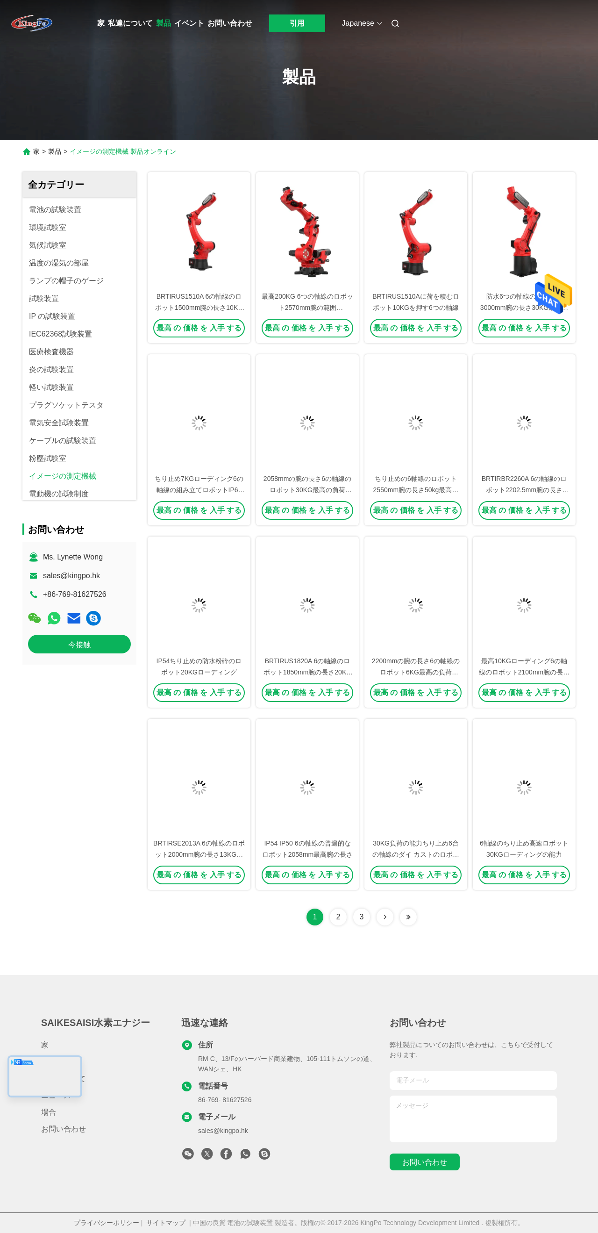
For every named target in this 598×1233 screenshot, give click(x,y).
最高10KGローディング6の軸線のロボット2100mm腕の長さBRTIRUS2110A (524, 672)
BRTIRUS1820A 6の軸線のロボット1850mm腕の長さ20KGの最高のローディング (307, 672)
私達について (130, 23)
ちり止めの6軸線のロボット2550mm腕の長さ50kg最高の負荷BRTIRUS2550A (416, 490)
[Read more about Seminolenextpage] (385, 917)
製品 (163, 23)
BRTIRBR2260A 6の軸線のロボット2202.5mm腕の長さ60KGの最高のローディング (524, 490)
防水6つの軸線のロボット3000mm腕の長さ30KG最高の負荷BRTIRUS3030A (524, 308)
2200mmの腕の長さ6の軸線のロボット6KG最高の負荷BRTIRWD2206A (416, 672)
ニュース (56, 1095)
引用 (297, 23)
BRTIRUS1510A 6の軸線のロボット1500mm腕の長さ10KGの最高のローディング (199, 308)
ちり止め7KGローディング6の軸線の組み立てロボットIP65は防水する (199, 490)
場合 (48, 1112)
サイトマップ (165, 1222)
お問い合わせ (229, 23)
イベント (189, 23)
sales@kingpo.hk (71, 576)
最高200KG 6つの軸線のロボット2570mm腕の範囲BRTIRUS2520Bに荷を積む (307, 308)
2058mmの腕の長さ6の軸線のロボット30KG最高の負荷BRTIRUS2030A (307, 490)
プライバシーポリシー (106, 1222)
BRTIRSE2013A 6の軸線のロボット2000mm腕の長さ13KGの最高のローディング (199, 854)
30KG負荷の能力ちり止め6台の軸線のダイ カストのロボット (415, 854)
